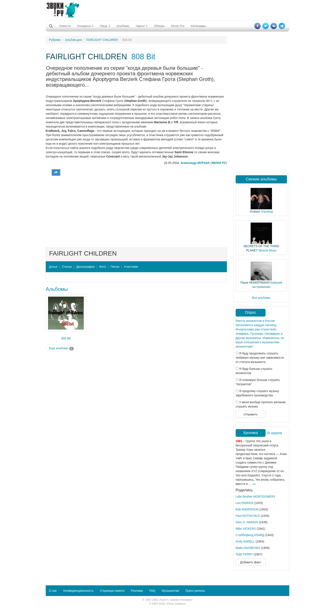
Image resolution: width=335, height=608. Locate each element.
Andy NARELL (245, 541)
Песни (115, 266)
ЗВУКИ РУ (218, 163)
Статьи (67, 266)
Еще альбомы (61, 348)
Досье (53, 266)
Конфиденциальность (78, 590)
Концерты (85, 26)
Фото (102, 266)
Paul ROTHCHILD (248, 515)
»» (254, 484)
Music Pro (177, 26)
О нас (53, 590)
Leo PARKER (245, 503)
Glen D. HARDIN (247, 522)
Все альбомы (261, 297)
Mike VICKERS (246, 528)
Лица (105, 26)
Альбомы (122, 26)
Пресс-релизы (195, 590)
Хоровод (267, 211)
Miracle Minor (267, 250)
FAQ (152, 590)
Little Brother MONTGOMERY (255, 496)
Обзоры (159, 26)
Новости (65, 26)
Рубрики (54, 40)
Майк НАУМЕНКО (248, 548)
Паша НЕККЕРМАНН (254, 282)
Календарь (198, 26)
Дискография (85, 266)
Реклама (137, 590)
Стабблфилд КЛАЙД (250, 535)
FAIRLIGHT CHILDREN (102, 40)
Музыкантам (170, 590)
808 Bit (143, 56)
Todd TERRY (244, 554)
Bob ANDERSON (247, 509)
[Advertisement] (167, 9)
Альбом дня (73, 40)
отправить (250, 414)
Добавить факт (250, 562)
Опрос (250, 312)
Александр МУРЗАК (195, 163)
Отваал (255, 211)
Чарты (141, 26)
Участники (131, 266)
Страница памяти (112, 590)
